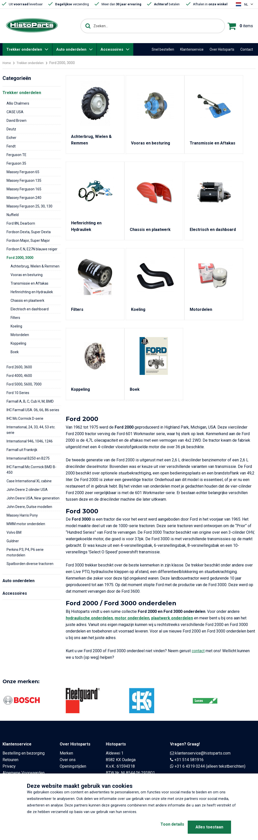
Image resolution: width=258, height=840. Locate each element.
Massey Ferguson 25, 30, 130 (29, 206)
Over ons (68, 759)
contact (198, 650)
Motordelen (20, 335)
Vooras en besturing (27, 275)
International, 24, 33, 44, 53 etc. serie (31, 430)
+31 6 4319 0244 (190, 766)
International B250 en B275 (28, 458)
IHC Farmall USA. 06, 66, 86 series (33, 410)
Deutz (11, 129)
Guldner (13, 541)
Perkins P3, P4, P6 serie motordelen (25, 552)
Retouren (10, 759)
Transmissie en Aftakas (29, 283)
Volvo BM (14, 532)
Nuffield (13, 215)
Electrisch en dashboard (30, 309)
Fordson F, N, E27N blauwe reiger (32, 249)
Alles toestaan (209, 827)
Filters (15, 318)
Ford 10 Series (18, 393)
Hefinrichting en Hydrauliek (32, 292)
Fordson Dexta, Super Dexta (29, 232)
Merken (66, 753)
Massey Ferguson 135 (24, 180)
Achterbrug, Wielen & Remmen (35, 266)
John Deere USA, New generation (33, 498)
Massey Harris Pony (22, 515)
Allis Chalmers (18, 103)
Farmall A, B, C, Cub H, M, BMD (30, 401)
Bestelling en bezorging (24, 753)
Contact (246, 49)
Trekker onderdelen (24, 49)
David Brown (16, 120)
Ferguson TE (16, 155)
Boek (15, 352)
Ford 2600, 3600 (19, 367)
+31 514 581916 (189, 759)
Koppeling (18, 343)
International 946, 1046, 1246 (30, 441)
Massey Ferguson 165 (24, 189)
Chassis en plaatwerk (27, 300)
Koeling (16, 326)
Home (7, 63)
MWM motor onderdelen (26, 524)
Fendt (11, 146)
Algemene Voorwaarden (24, 772)
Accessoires (112, 49)
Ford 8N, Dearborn (21, 223)
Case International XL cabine (29, 481)
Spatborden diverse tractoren (30, 564)
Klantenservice (192, 49)
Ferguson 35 (16, 163)
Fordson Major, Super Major (28, 240)
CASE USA (15, 112)
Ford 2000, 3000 (20, 258)
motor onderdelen (132, 618)
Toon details (164, 827)
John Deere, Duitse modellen (29, 507)
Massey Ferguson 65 (23, 172)
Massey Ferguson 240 (24, 198)
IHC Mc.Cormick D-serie (25, 418)
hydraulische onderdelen (89, 618)
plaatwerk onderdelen (172, 618)
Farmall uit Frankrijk (22, 450)
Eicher (11, 138)
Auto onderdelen (71, 49)
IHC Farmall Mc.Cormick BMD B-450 (31, 469)
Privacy (9, 766)
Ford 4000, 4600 (19, 376)
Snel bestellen (163, 49)
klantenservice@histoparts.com (203, 753)
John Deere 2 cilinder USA (27, 490)
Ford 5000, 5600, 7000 (24, 384)
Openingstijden (73, 766)
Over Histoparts (222, 49)
